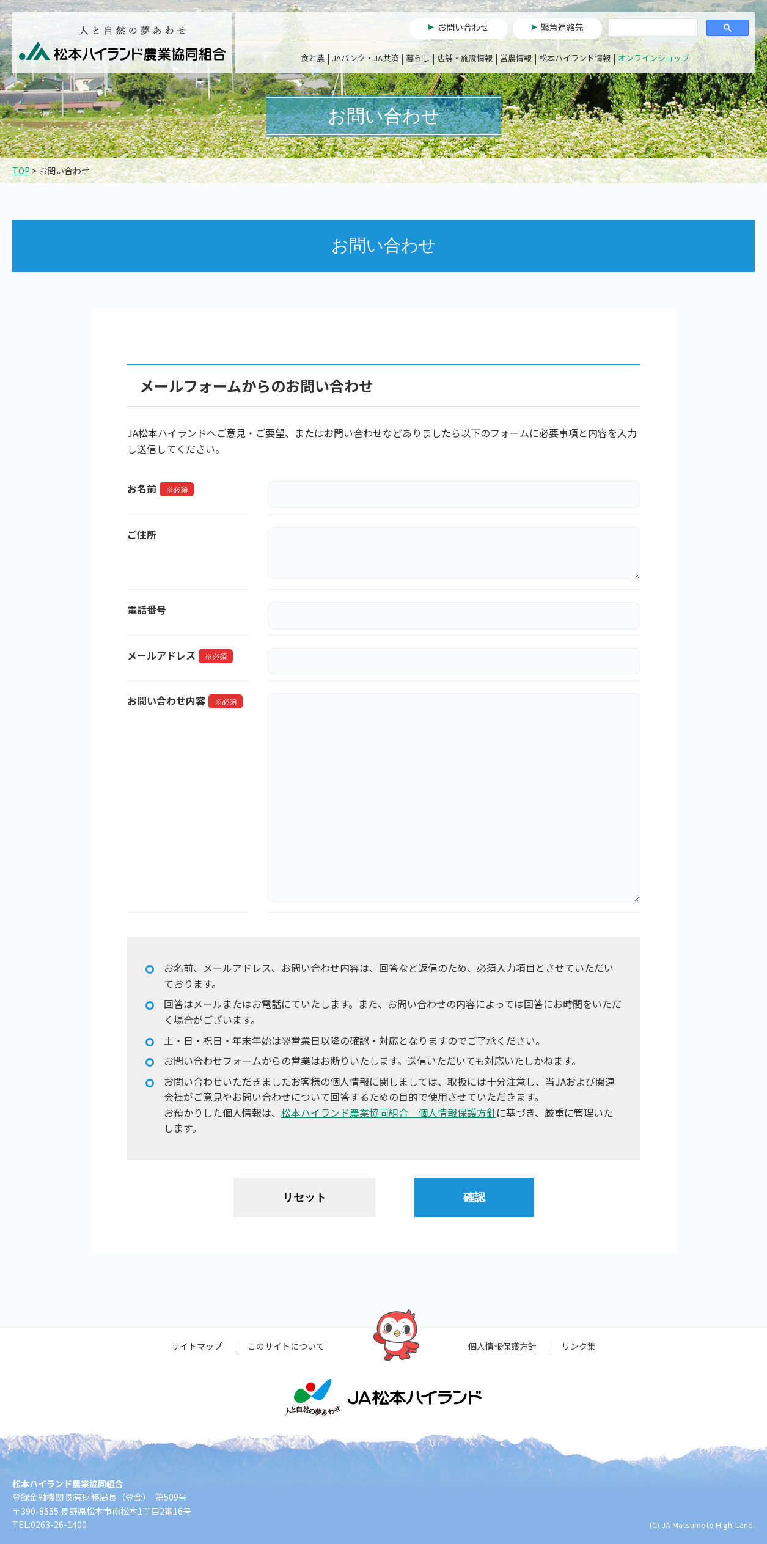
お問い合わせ (463, 27)
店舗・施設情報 (465, 58)
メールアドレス (161, 655)
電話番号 (146, 609)
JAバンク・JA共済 (365, 58)
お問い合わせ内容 (166, 700)
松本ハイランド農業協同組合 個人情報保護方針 (388, 1112)
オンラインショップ (653, 58)
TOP (21, 170)
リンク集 (579, 1346)
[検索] (651, 28)
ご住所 (141, 534)
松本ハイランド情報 (575, 58)
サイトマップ (196, 1346)
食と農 (313, 58)
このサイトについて (286, 1346)
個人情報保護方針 (502, 1346)
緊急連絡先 (562, 27)
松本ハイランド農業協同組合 (122, 42)
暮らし (418, 58)
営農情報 (516, 58)
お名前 (141, 488)
